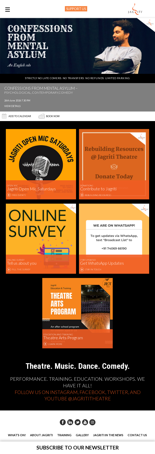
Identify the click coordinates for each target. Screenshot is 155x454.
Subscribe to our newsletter (77, 447)
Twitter (77, 422)
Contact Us (137, 435)
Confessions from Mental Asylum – (41, 90)
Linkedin (70, 422)
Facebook (62, 422)
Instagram (92, 422)
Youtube (85, 422)
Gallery (82, 435)
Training (64, 435)
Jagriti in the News (108, 435)
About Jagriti (41, 435)
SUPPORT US (76, 9)
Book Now (53, 116)
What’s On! (17, 435)
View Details (12, 106)
